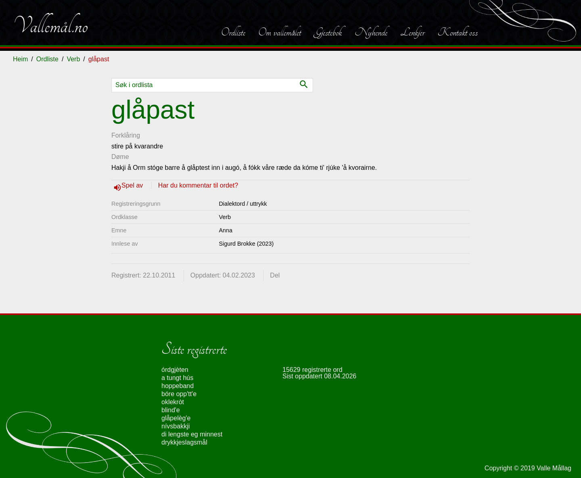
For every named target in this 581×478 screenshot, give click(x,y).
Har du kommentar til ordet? (198, 185)
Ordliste (233, 32)
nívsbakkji (175, 426)
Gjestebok (328, 32)
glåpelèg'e (175, 418)
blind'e (170, 410)
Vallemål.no (50, 26)
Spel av (133, 185)
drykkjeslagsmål (184, 442)
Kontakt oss (457, 32)
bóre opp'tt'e (178, 393)
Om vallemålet (279, 32)
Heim (20, 59)
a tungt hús (177, 377)
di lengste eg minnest (191, 434)
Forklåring (125, 135)
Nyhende (371, 32)
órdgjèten (174, 369)
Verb (73, 59)
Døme (120, 156)
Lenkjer (412, 32)
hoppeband (177, 385)
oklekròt (172, 402)
